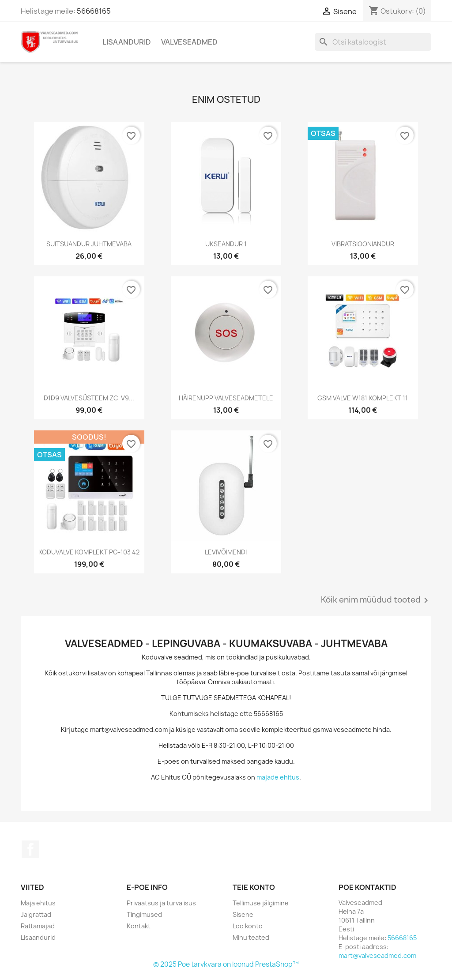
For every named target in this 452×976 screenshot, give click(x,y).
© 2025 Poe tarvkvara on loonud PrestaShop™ (226, 964)
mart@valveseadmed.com (377, 955)
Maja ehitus (38, 903)
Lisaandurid (126, 42)
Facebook (30, 849)
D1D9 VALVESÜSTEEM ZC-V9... (89, 398)
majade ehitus (277, 777)
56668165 (94, 11)
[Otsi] (373, 42)
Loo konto (248, 926)
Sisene (243, 914)
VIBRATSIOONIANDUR (362, 244)
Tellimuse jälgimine (261, 903)
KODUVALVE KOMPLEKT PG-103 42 (88, 552)
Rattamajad (38, 926)
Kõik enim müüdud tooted (376, 600)
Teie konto (254, 887)
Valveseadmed (189, 42)
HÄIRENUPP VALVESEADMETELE (226, 398)
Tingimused (144, 914)
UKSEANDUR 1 (226, 244)
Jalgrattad (36, 914)
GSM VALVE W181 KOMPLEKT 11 (362, 398)
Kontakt (139, 926)
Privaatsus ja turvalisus (161, 903)
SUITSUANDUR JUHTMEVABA (89, 244)
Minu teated (251, 937)
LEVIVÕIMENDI (226, 552)
